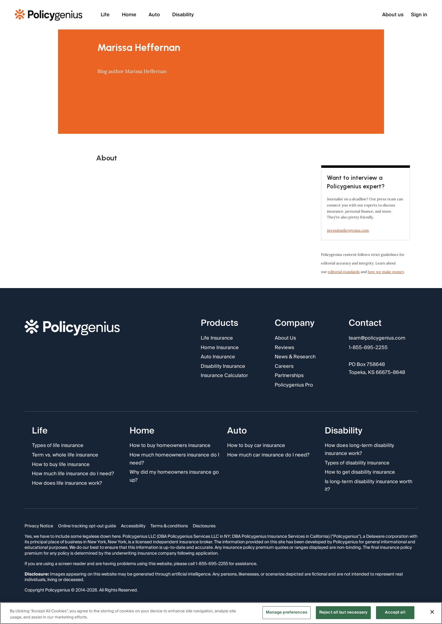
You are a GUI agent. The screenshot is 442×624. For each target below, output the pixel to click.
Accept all (395, 612)
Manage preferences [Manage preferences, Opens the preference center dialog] (286, 612)
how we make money (386, 271)
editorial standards (344, 271)
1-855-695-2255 (368, 348)
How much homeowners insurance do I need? (174, 459)
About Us (285, 338)
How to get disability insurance (360, 472)
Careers (284, 367)
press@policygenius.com (348, 230)
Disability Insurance (223, 367)
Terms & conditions (169, 526)
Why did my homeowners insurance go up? (174, 476)
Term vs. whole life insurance (65, 455)
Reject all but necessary (343, 612)
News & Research (295, 357)
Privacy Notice (39, 526)
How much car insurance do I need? (268, 455)
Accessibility (133, 526)
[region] (221, 613)
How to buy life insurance (61, 465)
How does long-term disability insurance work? (359, 449)
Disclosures (204, 526)
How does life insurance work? (67, 483)
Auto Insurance (218, 357)
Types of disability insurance (357, 463)
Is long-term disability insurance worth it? (368, 486)
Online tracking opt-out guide (87, 526)
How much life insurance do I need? (73, 474)
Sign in (419, 15)
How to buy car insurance (256, 446)
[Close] (432, 611)
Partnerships (289, 376)
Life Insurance (217, 338)
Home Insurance (220, 348)
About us (393, 15)
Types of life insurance (57, 446)
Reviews (284, 348)
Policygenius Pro (294, 385)
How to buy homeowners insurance (170, 446)
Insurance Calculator (224, 376)
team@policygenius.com (377, 338)
